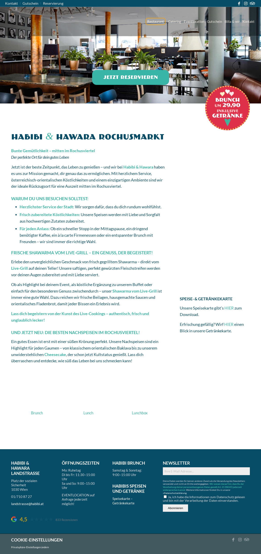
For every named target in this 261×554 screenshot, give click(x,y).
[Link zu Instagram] (245, 3)
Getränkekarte (123, 503)
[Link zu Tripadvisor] (252, 3)
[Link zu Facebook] (239, 3)
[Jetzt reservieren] (130, 77)
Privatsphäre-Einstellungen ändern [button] (30, 547)
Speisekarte (121, 499)
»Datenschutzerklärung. (175, 493)
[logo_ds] (5, 21)
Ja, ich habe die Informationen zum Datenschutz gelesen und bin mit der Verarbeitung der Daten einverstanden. (204, 498)
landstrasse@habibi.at (27, 504)
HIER (229, 307)
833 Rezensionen (67, 520)
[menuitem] (12, 3)
